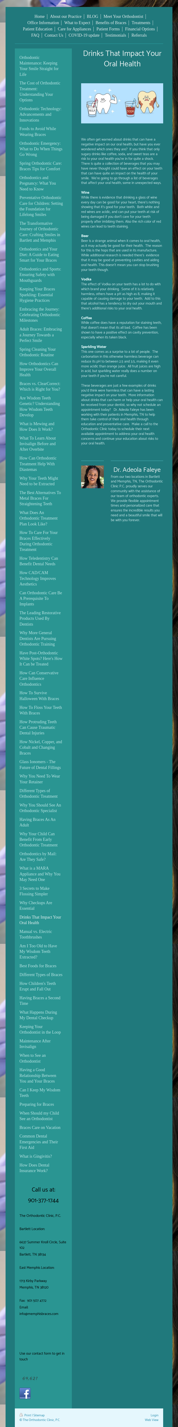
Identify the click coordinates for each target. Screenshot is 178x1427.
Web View (152, 1420)
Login (155, 1415)
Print (25, 1415)
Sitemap (39, 1415)
